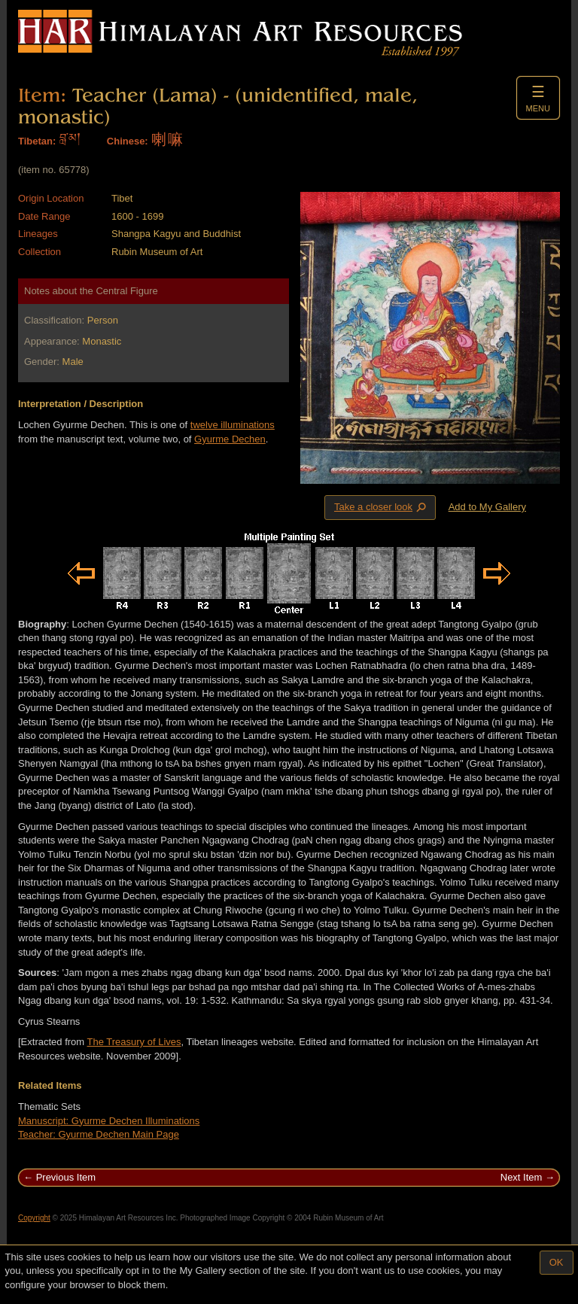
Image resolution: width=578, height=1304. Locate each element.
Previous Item (66, 1177)
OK (556, 1262)
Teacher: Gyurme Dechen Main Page (98, 1134)
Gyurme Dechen (230, 439)
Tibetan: (37, 141)
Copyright (34, 1218)
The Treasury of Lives (134, 1041)
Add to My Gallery (487, 506)
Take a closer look (381, 507)
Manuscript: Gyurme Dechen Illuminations (108, 1120)
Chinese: (127, 141)
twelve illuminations (232, 424)
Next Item (521, 1177)
